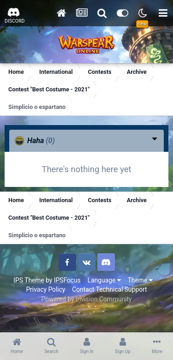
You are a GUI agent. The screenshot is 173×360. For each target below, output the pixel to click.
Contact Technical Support (109, 289)
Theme (140, 280)
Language (104, 280)
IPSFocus (67, 280)
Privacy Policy (45, 289)
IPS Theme (28, 280)
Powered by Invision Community (86, 299)
